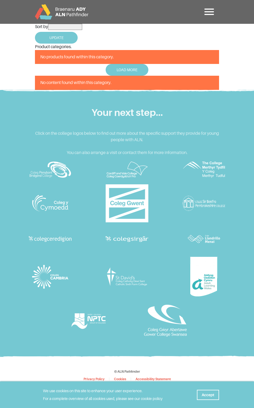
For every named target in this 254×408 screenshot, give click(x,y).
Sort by (41, 26)
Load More (127, 70)
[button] (209, 12)
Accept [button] (208, 395)
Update (56, 38)
